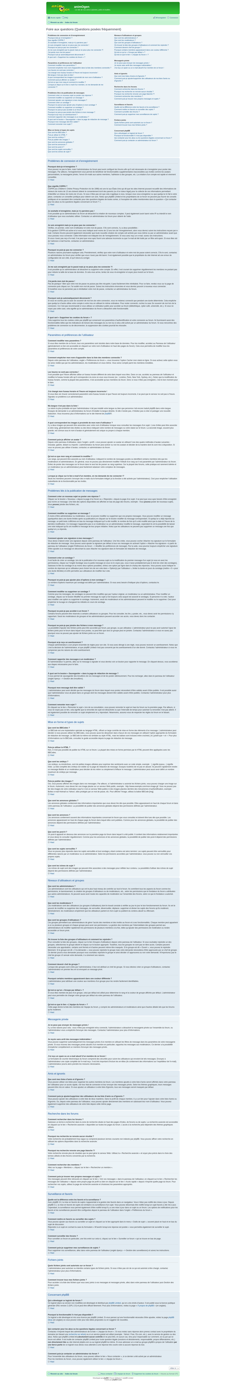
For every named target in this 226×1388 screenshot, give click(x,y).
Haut (52, 180)
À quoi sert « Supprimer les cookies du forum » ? (66, 57)
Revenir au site (57, 1374)
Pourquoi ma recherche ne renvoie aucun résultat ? (133, 92)
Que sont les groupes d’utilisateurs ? (128, 43)
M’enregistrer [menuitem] (161, 18)
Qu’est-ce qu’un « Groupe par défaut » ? (129, 52)
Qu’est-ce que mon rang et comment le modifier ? (67, 82)
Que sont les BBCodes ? (57, 132)
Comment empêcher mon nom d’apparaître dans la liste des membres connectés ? (79, 68)
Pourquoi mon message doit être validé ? (63, 122)
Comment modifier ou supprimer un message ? (66, 98)
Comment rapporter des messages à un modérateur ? (68, 117)
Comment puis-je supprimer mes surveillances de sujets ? (136, 114)
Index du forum (71, 1374)
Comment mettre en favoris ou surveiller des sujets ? (134, 109)
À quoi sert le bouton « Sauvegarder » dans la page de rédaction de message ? (78, 119)
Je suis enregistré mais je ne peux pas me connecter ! (68, 45)
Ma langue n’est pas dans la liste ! (61, 75)
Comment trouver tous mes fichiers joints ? (130, 125)
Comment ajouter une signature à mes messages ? (67, 100)
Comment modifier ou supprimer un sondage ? (65, 107)
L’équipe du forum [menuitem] (123, 1374)
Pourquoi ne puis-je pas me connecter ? (63, 47)
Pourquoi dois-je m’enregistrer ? (60, 38)
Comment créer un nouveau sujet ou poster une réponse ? (70, 95)
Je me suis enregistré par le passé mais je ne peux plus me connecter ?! (75, 50)
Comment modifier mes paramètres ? (62, 65)
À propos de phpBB (145, 1306)
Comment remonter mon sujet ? (60, 124)
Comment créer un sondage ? (59, 102)
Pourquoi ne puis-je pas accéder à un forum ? (65, 110)
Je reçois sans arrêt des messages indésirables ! (133, 65)
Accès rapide (56, 18)
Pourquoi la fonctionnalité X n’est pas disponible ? (133, 135)
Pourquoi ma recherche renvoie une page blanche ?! (134, 94)
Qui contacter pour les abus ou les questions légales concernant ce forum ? (143, 138)
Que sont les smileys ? (56, 137)
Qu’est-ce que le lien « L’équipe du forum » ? (131, 55)
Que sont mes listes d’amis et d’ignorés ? (130, 76)
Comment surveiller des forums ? (127, 112)
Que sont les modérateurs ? (125, 40)
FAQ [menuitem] (66, 18)
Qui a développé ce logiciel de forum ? (129, 133)
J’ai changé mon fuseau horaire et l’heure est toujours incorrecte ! (73, 73)
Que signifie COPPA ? (56, 40)
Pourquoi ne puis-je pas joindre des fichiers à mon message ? (71, 112)
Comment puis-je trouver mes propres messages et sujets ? (137, 99)
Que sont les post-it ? (56, 147)
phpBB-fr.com (117, 1380)
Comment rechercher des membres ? (128, 96)
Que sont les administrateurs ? (126, 38)
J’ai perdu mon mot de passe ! (59, 52)
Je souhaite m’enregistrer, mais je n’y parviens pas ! (68, 43)
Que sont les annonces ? (57, 144)
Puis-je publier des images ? (59, 140)
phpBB (107, 414)
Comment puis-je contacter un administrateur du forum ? (135, 140)
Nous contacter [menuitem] (107, 1374)
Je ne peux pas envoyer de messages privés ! (131, 63)
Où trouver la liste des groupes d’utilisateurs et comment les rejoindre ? (141, 45)
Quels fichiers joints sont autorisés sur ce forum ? (133, 122)
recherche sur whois (77, 1334)
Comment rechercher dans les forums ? (129, 89)
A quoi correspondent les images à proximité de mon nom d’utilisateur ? (75, 77)
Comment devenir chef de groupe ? (127, 47)
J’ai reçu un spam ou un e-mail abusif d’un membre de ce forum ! (139, 68)
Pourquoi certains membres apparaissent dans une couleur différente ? (141, 50)
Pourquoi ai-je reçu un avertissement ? (62, 115)
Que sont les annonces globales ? (61, 142)
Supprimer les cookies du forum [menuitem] (146, 1374)
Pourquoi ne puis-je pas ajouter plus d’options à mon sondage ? (72, 105)
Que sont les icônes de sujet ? (59, 152)
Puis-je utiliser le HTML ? (57, 135)
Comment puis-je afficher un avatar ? (62, 80)
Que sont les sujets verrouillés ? (60, 149)
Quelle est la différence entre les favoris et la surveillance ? (136, 107)
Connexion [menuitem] (174, 18)
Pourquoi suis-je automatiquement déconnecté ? (66, 55)
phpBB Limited (115, 1303)
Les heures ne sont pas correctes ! (61, 70)
